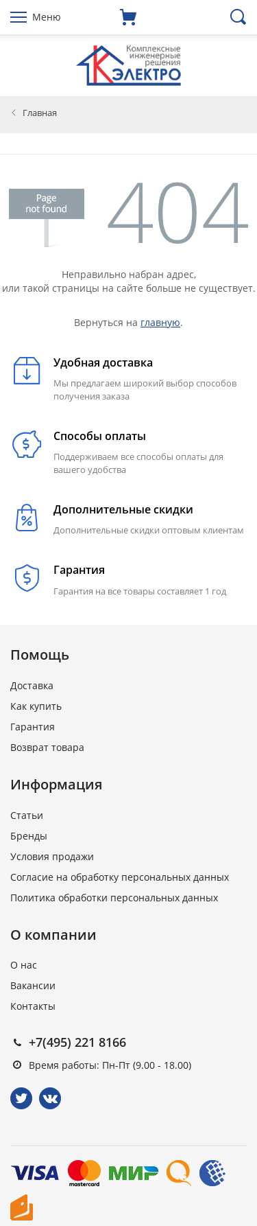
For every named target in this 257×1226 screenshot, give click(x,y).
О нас (23, 964)
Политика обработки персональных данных (114, 897)
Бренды (28, 835)
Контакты (33, 1006)
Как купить (36, 706)
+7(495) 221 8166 (77, 1042)
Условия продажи (52, 856)
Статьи (26, 815)
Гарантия (32, 726)
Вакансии (33, 985)
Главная (40, 112)
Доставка (31, 685)
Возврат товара (47, 747)
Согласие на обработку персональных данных (119, 876)
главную (160, 322)
